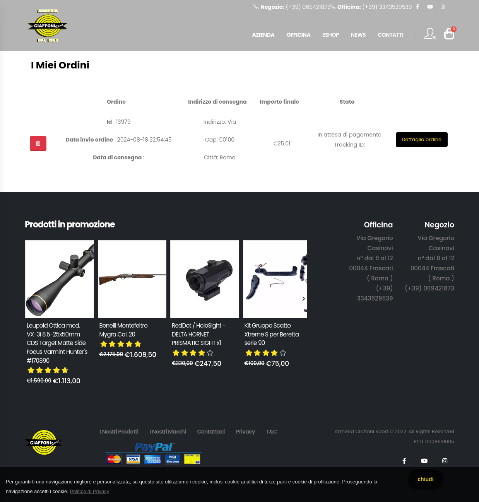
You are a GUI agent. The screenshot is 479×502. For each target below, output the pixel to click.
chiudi (425, 479)
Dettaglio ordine (421, 139)
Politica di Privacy (89, 491)
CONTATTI (390, 35)
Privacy (245, 431)
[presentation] (29, 299)
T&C (271, 431)
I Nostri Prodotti (118, 431)
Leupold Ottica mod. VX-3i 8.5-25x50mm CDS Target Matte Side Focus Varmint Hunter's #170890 (57, 343)
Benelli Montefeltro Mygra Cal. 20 (123, 329)
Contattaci (211, 431)
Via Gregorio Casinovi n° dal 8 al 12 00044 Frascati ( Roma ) (371, 258)
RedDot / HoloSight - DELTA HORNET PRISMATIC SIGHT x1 (199, 334)
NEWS (358, 35)
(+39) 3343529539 (371, 7)
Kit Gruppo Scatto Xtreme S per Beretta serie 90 (272, 334)
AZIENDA (263, 35)
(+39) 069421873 (291, 7)
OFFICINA (298, 35)
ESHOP (330, 35)
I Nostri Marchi (167, 431)
